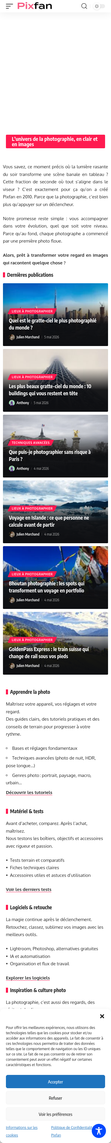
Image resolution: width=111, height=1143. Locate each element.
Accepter (55, 1081)
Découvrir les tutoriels (29, 792)
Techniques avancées (31, 442)
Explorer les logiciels (28, 978)
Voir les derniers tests (29, 889)
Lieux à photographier (32, 311)
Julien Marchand (28, 337)
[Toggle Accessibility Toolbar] (99, 1131)
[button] (102, 1016)
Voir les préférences (55, 1114)
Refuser (55, 1098)
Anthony (23, 403)
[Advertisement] (55, 70)
